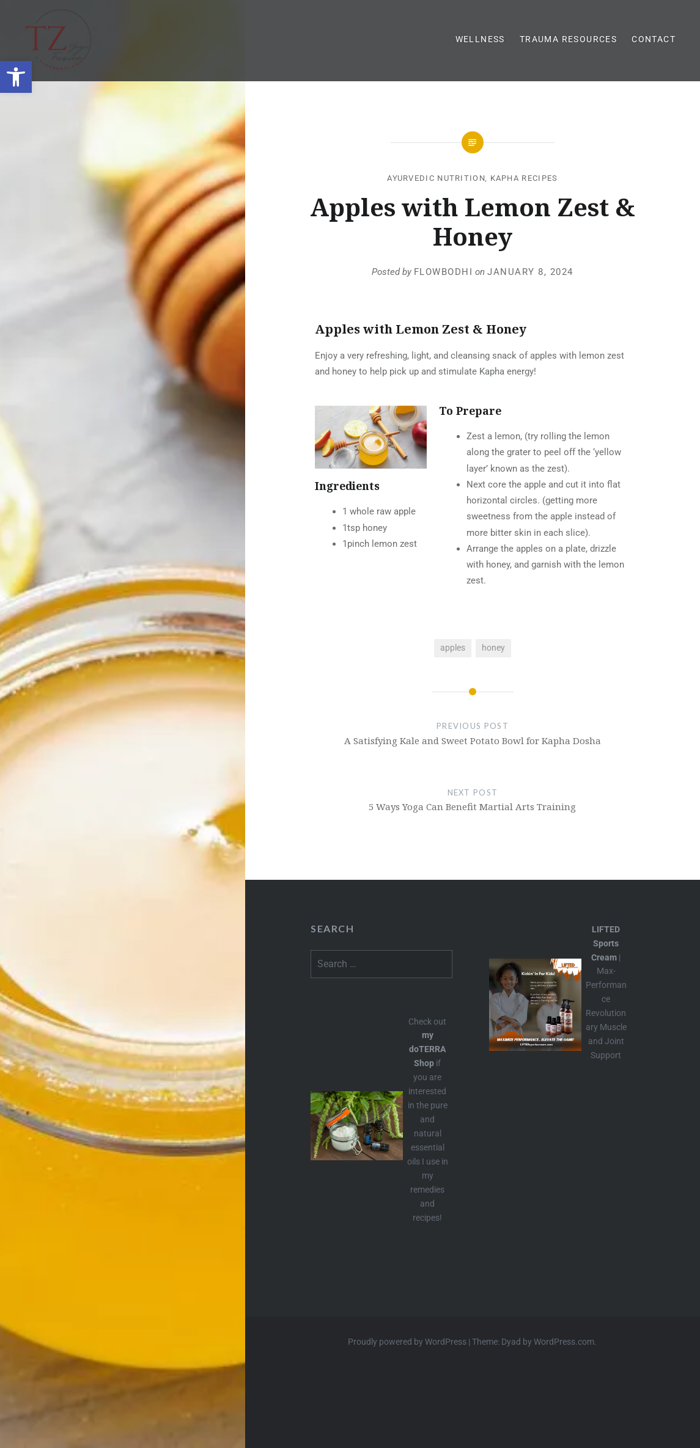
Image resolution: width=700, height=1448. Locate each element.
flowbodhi (443, 271)
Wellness (480, 39)
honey (493, 648)
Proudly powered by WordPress (407, 1342)
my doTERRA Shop (427, 1049)
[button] (16, 77)
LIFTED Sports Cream (605, 943)
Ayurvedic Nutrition (436, 178)
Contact (654, 39)
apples (452, 648)
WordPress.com (564, 1342)
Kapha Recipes (524, 178)
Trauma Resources (568, 39)
